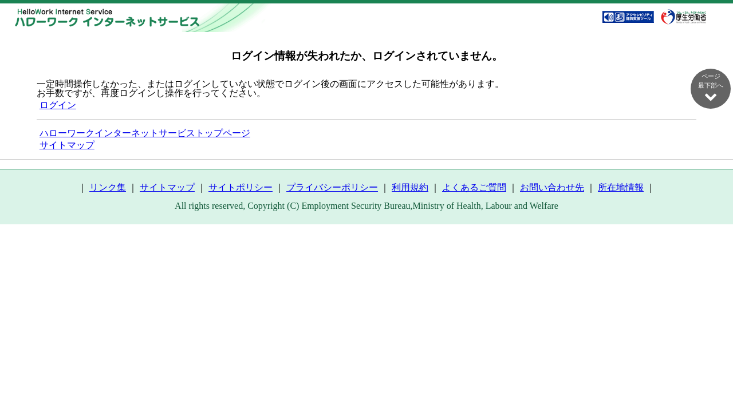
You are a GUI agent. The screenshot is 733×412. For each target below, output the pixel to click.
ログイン (58, 105)
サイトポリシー (240, 187)
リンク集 (107, 187)
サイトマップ (67, 145)
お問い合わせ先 (552, 187)
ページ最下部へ (710, 87)
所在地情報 (621, 187)
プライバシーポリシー (332, 187)
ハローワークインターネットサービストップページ (145, 133)
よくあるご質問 (474, 187)
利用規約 (410, 187)
